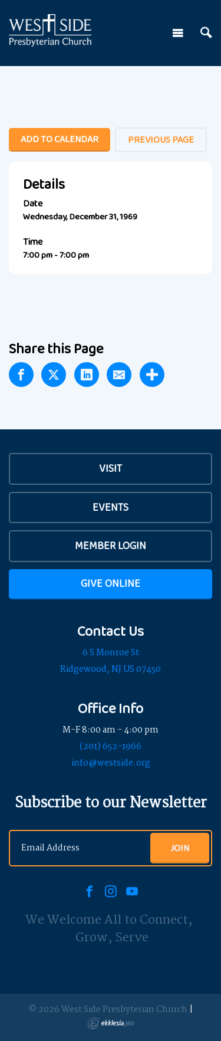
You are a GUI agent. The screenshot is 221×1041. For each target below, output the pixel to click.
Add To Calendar (59, 139)
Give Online (110, 583)
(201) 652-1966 (110, 747)
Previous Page (161, 139)
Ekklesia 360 (110, 1023)
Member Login (110, 545)
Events (110, 507)
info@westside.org (110, 763)
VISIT (110, 468)
